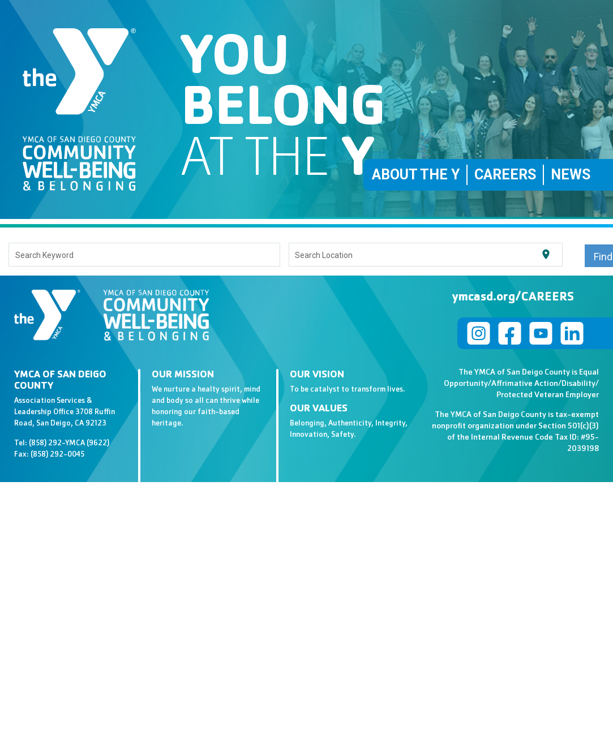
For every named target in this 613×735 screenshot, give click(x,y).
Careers (505, 174)
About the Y (416, 174)
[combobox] (144, 255)
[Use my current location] (546, 254)
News (570, 174)
